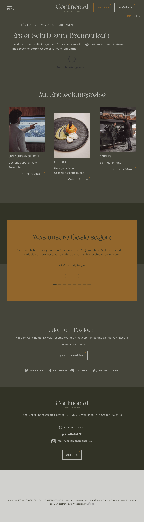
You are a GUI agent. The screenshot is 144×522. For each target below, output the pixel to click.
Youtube (78, 370)
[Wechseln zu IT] (135, 16)
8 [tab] (89, 284)
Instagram (57, 370)
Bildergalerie (106, 370)
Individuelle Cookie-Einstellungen (107, 500)
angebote (125, 7)
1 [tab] (55, 284)
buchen (103, 7)
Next (76, 276)
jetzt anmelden (72, 355)
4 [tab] (69, 284)
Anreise (106, 156)
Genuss (60, 162)
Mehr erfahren (32, 173)
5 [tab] (74, 284)
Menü (10, 9)
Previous (67, 276)
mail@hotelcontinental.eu (72, 441)
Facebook (34, 370)
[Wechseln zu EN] (139, 16)
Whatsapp (72, 434)
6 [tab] (79, 284)
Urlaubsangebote (24, 156)
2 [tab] (59, 284)
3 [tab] (64, 284)
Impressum (68, 500)
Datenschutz (82, 500)
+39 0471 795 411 (72, 427)
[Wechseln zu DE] (129, 16)
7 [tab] (84, 284)
